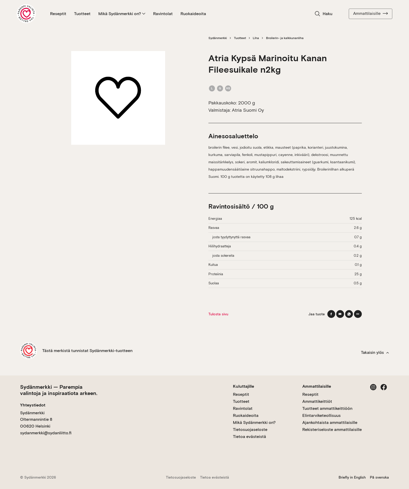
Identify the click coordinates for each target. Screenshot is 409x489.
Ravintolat (163, 13)
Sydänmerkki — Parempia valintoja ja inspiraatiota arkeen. (58, 390)
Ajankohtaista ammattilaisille (329, 422)
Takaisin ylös (375, 352)
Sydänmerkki (217, 38)
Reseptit (58, 13)
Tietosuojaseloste (250, 429)
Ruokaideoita (193, 13)
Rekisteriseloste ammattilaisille (332, 429)
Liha (256, 38)
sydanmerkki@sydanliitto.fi (45, 432)
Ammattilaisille (370, 13)
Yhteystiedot (32, 405)
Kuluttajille (243, 386)
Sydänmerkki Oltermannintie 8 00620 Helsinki (36, 419)
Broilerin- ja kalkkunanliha (285, 38)
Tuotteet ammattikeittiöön (327, 408)
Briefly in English (352, 477)
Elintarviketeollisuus (321, 415)
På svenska (379, 477)
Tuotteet (82, 13)
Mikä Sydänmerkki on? (121, 13)
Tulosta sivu (218, 314)
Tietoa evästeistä (249, 436)
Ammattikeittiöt (317, 401)
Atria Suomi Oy (248, 110)
